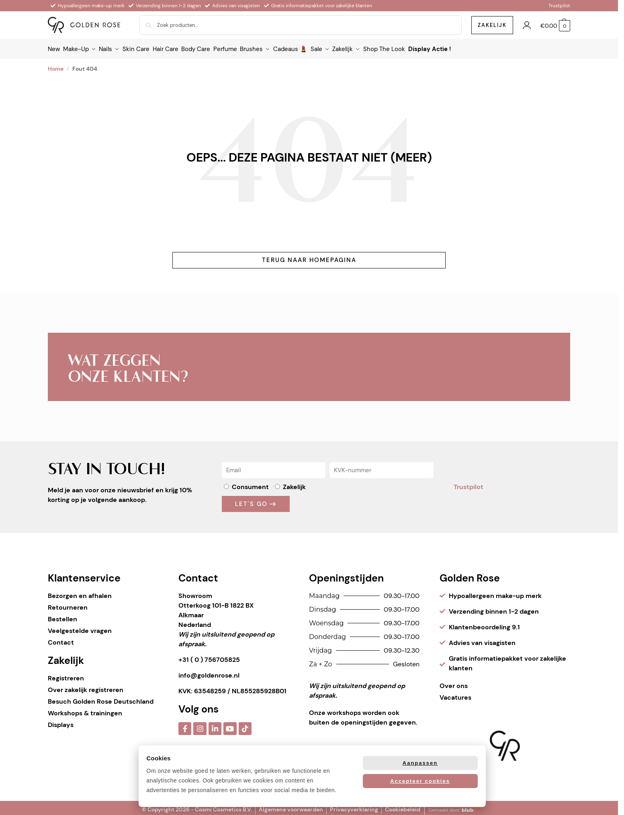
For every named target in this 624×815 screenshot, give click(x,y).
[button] (555, 26)
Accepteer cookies (420, 781)
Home (55, 65)
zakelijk (492, 25)
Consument (250, 483)
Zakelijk (294, 483)
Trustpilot (559, 5)
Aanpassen (420, 763)
